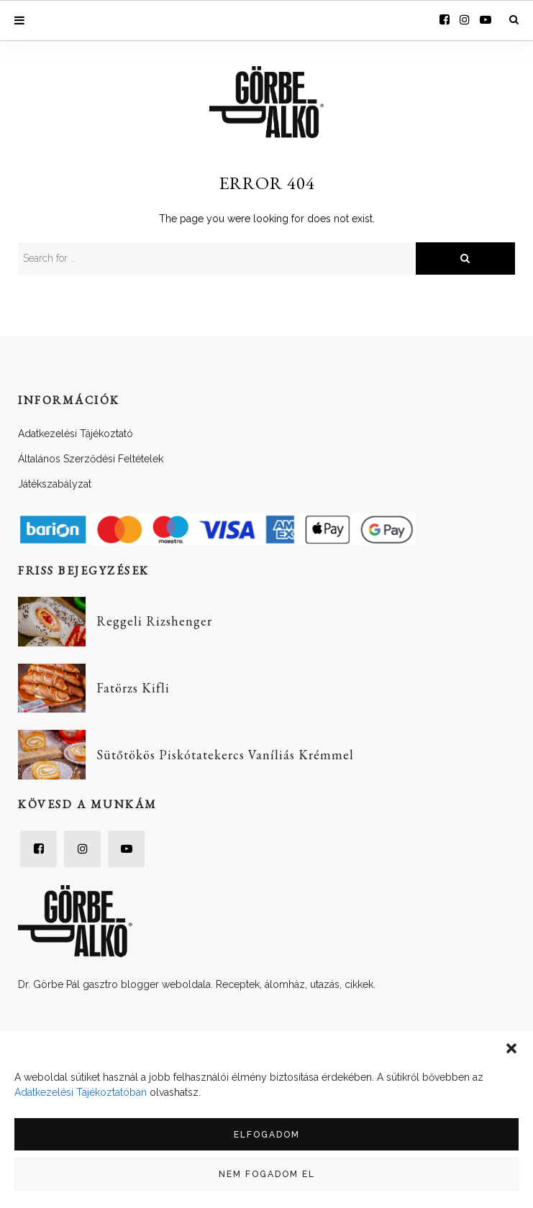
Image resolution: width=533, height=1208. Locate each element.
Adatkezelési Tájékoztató (75, 433)
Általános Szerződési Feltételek (90, 459)
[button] (511, 1048)
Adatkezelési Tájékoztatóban (80, 1092)
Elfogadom (267, 1135)
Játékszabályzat (54, 484)
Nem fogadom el (267, 1174)
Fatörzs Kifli (133, 688)
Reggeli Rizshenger (154, 621)
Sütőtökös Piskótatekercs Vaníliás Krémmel (225, 754)
